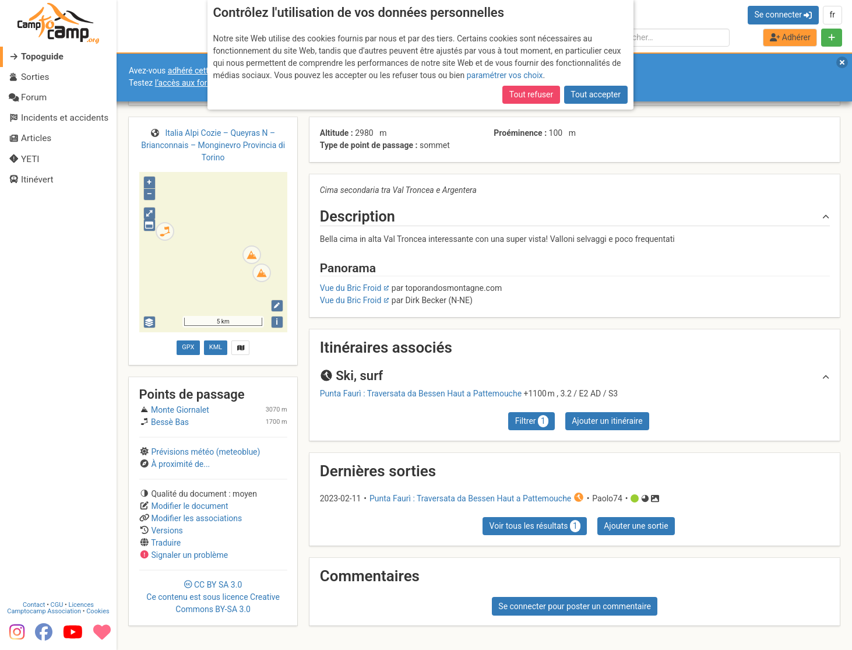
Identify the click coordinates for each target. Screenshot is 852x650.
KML (215, 347)
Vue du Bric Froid (351, 288)
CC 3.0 (213, 597)
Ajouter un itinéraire (607, 421)
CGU (57, 603)
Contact (34, 603)
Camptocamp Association (44, 609)
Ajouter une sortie (636, 525)
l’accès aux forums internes (205, 82)
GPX (188, 347)
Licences (81, 603)
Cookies (97, 609)
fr (832, 14)
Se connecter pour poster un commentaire (574, 606)
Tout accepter (596, 94)
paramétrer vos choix (505, 75)
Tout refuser (531, 94)
